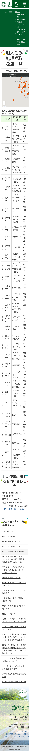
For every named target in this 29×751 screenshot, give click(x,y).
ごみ (19, 27)
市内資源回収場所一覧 (11, 541)
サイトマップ (13, 731)
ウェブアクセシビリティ (14, 736)
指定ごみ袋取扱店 (9, 536)
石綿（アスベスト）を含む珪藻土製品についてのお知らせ (14, 620)
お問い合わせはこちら (13, 509)
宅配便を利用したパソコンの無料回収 (14, 591)
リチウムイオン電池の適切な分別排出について (14, 659)
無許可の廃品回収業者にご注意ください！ (14, 607)
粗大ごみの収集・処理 (11, 546)
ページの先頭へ (22, 692)
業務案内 (20, 24)
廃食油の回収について (11, 578)
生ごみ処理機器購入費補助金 (14, 682)
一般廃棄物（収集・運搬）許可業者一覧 (14, 599)
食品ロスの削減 (8, 614)
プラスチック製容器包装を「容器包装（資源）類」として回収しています (14, 570)
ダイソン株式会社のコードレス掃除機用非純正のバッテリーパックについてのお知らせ (14, 637)
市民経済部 (21, 19)
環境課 (19, 22)
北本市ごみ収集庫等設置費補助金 (14, 675)
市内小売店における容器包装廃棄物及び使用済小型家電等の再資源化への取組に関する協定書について (14, 649)
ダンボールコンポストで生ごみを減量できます (14, 667)
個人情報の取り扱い (13, 734)
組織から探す (21, 15)
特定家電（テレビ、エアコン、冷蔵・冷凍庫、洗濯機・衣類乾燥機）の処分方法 (14, 559)
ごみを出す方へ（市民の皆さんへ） (21, 33)
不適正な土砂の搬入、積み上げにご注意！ (14, 628)
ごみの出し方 (7, 531)
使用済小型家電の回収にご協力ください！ (14, 584)
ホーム (17, 12)
